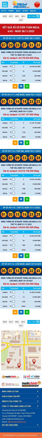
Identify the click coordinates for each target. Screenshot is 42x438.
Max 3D (33, 11)
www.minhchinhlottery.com (17, 422)
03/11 (17, 16)
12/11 (21, 20)
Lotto (3, 11)
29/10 (5, 16)
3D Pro (25, 11)
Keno (3, 14)
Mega (18, 11)
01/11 (11, 16)
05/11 (23, 16)
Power (11, 11)
